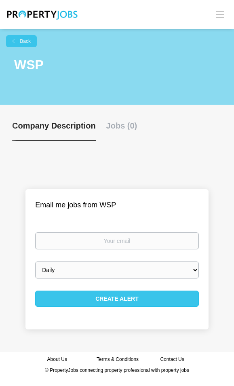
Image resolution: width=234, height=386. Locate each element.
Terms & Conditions (118, 359)
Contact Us (173, 359)
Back (25, 41)
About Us (57, 359)
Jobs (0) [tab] (121, 125)
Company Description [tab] (54, 125)
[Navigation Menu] (220, 14)
